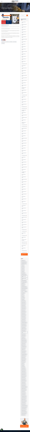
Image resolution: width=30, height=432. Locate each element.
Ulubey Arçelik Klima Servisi (24, 201)
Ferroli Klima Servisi (23, 327)
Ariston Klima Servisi (23, 308)
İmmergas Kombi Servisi (24, 396)
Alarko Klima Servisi (23, 302)
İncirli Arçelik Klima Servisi (24, 126)
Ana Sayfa (2, 11)
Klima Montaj (3, 43)
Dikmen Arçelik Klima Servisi (24, 83)
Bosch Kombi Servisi (23, 379)
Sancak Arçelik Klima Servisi (24, 169)
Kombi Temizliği (23, 366)
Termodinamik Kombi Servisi (24, 405)
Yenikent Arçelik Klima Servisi (24, 220)
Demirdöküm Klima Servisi (24, 322)
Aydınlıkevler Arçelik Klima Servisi (24, 39)
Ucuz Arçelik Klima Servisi (24, 235)
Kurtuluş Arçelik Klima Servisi (24, 146)
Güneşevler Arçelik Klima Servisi (24, 115)
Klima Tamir (8, 41)
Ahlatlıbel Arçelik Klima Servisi (24, 27)
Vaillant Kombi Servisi (24, 410)
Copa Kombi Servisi (23, 382)
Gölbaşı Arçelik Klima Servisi (24, 113)
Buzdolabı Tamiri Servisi (24, 274)
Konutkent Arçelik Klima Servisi (24, 143)
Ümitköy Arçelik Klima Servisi (24, 208)
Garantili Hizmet (23, 285)
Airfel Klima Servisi (23, 300)
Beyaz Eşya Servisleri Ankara (24, 288)
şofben (22, 291)
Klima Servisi (23, 268)
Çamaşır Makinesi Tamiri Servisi (24, 278)
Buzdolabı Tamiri (23, 283)
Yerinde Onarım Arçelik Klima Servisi (24, 240)
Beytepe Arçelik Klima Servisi (24, 59)
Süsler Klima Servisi (23, 352)
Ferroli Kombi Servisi (23, 393)
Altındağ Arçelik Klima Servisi (24, 34)
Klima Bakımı (23, 271)
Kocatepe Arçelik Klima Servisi (24, 141)
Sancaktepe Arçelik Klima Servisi (24, 167)
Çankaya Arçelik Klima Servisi (24, 70)
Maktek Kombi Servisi (24, 399)
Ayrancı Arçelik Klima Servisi (24, 42)
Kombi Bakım (23, 365)
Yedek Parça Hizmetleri (24, 280)
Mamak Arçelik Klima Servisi (24, 151)
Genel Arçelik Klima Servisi (24, 243)
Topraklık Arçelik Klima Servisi (24, 192)
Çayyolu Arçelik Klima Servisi (24, 73)
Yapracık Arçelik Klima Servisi (24, 211)
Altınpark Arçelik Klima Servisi (24, 37)
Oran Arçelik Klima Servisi (24, 155)
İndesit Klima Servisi (23, 335)
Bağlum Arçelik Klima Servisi (24, 49)
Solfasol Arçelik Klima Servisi (24, 177)
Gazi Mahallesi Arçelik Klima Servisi (24, 110)
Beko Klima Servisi (23, 313)
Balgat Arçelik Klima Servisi (24, 54)
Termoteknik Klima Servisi (24, 354)
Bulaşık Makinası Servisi (24, 263)
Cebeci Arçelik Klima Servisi (24, 66)
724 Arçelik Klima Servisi (24, 231)
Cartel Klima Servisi (23, 319)
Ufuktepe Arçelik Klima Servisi (24, 199)
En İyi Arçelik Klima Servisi (24, 252)
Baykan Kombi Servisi (24, 374)
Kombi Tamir (23, 363)
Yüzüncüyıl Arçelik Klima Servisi (24, 225)
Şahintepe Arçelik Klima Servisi (24, 182)
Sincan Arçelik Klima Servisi (24, 174)
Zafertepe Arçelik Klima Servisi (24, 227)
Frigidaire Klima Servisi (24, 328)
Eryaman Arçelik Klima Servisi (24, 99)
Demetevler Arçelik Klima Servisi (24, 80)
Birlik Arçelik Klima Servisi (24, 63)
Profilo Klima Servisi (23, 343)
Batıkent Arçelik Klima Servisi (24, 56)
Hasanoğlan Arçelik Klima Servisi (24, 118)
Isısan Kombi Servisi (23, 394)
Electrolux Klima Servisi (24, 325)
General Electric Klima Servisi (24, 332)
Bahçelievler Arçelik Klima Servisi (24, 52)
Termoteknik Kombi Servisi (24, 407)
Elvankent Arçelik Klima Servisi (24, 93)
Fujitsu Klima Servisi (23, 330)
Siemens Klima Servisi (24, 351)
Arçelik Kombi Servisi (23, 371)
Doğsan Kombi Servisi (24, 388)
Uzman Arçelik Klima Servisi (24, 233)
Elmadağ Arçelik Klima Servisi (24, 90)
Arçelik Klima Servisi (4, 41)
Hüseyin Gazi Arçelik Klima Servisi (24, 122)
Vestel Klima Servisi (23, 360)
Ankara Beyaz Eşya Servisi (24, 286)
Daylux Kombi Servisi (23, 385)
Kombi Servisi (23, 266)
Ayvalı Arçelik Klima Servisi (23, 44)
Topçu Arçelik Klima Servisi (23, 187)
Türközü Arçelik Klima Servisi (24, 189)
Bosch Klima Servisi (23, 316)
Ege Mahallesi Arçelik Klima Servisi (24, 88)
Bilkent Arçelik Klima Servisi (24, 61)
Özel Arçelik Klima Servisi (24, 250)
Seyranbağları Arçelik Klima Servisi (24, 172)
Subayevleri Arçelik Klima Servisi (24, 179)
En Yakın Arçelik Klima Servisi (24, 254)
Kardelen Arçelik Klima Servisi (24, 131)
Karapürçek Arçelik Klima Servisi (24, 128)
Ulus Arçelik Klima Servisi (24, 203)
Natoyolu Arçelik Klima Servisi (24, 153)
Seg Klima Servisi (23, 349)
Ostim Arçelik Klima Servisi (24, 157)
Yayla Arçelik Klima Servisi (24, 215)
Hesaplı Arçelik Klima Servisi (24, 237)
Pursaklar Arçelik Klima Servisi (24, 165)
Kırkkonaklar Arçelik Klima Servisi (24, 138)
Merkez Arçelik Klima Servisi (24, 246)
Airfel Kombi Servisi (23, 368)
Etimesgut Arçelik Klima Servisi (24, 104)
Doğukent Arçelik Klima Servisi (24, 85)
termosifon (26, 291)
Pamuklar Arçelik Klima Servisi (24, 162)
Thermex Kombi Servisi (24, 408)
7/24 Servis (23, 265)
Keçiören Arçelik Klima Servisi (24, 133)
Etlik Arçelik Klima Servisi (24, 106)
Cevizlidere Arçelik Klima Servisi (24, 68)
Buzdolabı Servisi (23, 260)
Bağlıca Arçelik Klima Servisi (24, 47)
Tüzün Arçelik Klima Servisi (23, 197)
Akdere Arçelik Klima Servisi (24, 29)
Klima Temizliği (14, 41)
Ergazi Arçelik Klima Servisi (24, 97)
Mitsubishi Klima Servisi (24, 340)
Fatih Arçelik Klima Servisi (24, 108)
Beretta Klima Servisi (23, 314)
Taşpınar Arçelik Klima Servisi (24, 184)
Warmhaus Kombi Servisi (24, 413)
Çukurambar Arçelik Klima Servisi (24, 78)
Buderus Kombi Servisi (24, 380)
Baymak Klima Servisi (24, 311)
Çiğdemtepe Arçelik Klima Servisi (24, 75)
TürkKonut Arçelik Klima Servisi (24, 194)
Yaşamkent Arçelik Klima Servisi (24, 213)
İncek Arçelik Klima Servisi (24, 124)
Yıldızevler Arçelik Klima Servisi (24, 222)
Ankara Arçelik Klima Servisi (6, 11)
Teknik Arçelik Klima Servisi (24, 248)
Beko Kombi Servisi (23, 377)
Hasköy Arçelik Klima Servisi (24, 120)
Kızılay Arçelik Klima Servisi (24, 136)
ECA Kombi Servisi (23, 391)
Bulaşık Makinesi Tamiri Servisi (24, 276)
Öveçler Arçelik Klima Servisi (24, 160)
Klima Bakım (11, 41)
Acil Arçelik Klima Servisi (24, 229)
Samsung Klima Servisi (24, 346)
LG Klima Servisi (23, 337)
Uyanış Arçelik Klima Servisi (24, 206)
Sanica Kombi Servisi (23, 402)
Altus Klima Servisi (23, 305)
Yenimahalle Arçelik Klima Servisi (24, 217)
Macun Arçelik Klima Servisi (24, 148)
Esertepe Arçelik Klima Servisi (24, 102)
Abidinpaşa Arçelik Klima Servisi (24, 25)
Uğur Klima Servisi (23, 357)
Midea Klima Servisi (23, 338)
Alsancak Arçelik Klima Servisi (24, 32)
